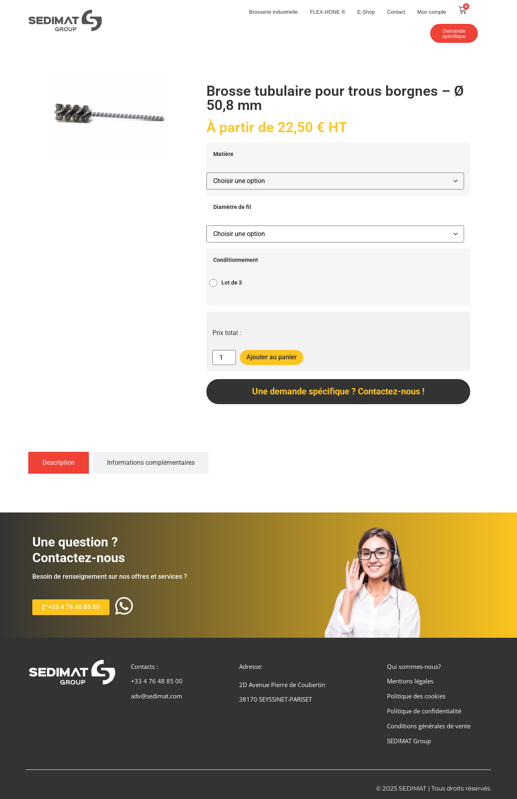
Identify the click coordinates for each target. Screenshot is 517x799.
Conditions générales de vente (429, 726)
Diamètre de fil (232, 207)
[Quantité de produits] (224, 357)
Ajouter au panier (271, 357)
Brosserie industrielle (273, 12)
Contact (396, 12)
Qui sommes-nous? (414, 666)
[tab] (58, 463)
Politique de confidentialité (424, 711)
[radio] (227, 283)
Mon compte (431, 12)
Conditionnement (235, 260)
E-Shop (366, 12)
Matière (223, 154)
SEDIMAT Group (409, 741)
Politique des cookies (416, 696)
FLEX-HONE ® (327, 12)
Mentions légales (410, 681)
